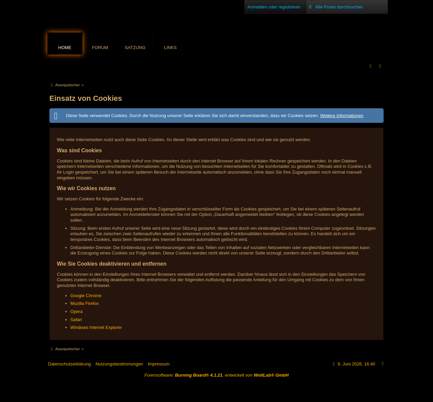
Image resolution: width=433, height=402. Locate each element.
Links (170, 47)
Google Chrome (85, 295)
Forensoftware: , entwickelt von (216, 375)
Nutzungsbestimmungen (119, 363)
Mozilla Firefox (84, 303)
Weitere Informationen (341, 115)
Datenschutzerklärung (69, 363)
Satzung (135, 47)
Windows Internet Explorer (96, 327)
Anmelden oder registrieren (273, 6)
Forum (100, 47)
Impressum (158, 363)
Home (64, 47)
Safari (76, 319)
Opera (76, 311)
